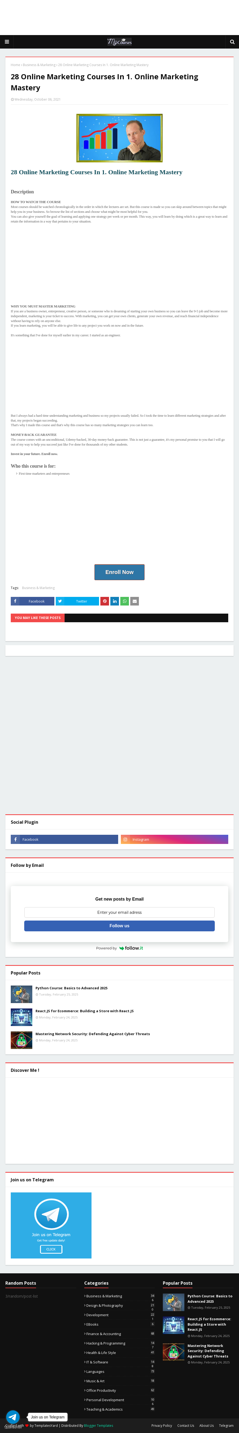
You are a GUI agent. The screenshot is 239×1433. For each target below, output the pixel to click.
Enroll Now (119, 572)
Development (120, 1314)
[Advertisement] (119, 17)
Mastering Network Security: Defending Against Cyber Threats (93, 1033)
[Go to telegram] (13, 1417)
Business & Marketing (39, 65)
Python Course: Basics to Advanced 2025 (71, 988)
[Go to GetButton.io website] (13, 1427)
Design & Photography (120, 1305)
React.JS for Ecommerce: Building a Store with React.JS (85, 1010)
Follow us (119, 926)
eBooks (120, 1324)
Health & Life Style (120, 1352)
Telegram (226, 1425)
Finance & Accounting (120, 1333)
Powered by (119, 948)
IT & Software (120, 1362)
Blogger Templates (98, 1425)
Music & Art (120, 1381)
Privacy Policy (162, 1425)
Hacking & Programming (120, 1343)
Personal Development (120, 1399)
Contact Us (185, 1425)
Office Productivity (120, 1390)
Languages (120, 1371)
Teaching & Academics (120, 1409)
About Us (206, 1425)
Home (15, 65)
